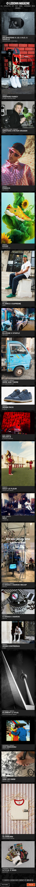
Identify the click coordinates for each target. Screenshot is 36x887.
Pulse (31, 884)
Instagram (28, 880)
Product (17, 8)
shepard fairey (10, 97)
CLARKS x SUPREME (11, 304)
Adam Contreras (11, 646)
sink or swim (8, 779)
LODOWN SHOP (14, 880)
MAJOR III (6, 437)
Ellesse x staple (11, 333)
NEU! (4, 518)
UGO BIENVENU (9, 747)
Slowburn (7, 837)
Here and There (10, 382)
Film (16, 6)
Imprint (22, 880)
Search (6, 880)
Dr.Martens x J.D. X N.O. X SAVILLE (15, 38)
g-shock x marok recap (14, 585)
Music (33, 6)
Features (5, 884)
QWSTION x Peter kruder (14, 131)
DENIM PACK (8, 407)
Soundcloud (32, 880)
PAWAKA (6, 188)
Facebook (25, 880)
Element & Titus (10, 713)
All (2, 6)
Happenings (27, 6)
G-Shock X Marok (11, 617)
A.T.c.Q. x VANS (9, 870)
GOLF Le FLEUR (9, 489)
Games (21, 6)
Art (13, 6)
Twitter (30, 880)
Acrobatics (7, 6)
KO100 (5, 246)
